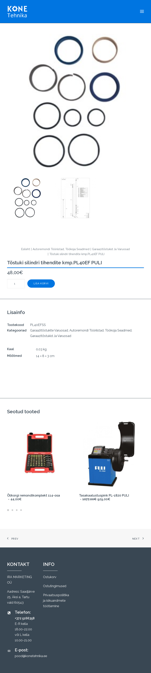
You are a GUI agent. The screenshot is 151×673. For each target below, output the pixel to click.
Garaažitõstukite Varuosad (49, 330)
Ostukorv (49, 577)
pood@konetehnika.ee (31, 656)
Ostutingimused (54, 586)
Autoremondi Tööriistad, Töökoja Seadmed (61, 249)
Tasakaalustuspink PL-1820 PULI (104, 497)
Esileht (25, 249)
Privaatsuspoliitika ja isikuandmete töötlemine (56, 600)
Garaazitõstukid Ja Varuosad (111, 249)
